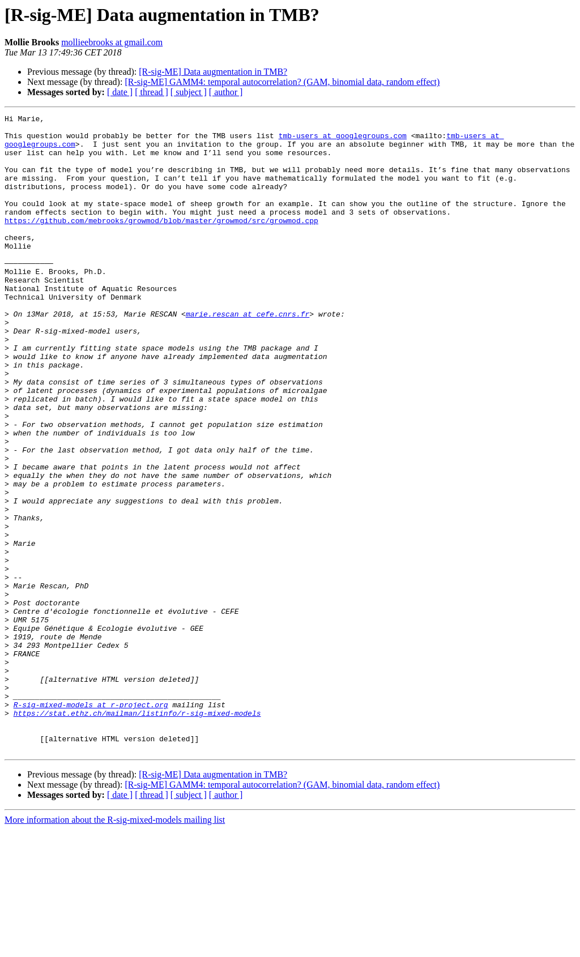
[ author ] (226, 92)
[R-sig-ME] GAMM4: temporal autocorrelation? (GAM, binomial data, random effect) (282, 82)
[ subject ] (188, 92)
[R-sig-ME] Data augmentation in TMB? (213, 71)
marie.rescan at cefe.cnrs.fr (247, 354)
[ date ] (120, 92)
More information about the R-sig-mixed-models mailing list (115, 947)
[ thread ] (151, 92)
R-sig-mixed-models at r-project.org (91, 823)
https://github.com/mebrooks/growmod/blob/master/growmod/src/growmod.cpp (161, 242)
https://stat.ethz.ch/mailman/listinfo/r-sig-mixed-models (137, 833)
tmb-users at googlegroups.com (343, 140)
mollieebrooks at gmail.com (112, 42)
